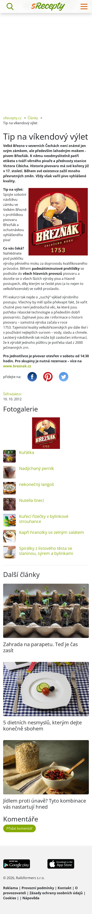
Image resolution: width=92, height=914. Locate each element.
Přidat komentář (19, 828)
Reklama (10, 888)
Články (33, 118)
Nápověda (30, 898)
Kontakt (64, 888)
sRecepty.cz (12, 118)
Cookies (9, 898)
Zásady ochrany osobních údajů (56, 893)
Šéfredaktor (12, 394)
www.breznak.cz (17, 366)
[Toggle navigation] (84, 6)
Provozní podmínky (38, 888)
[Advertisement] (46, 61)
